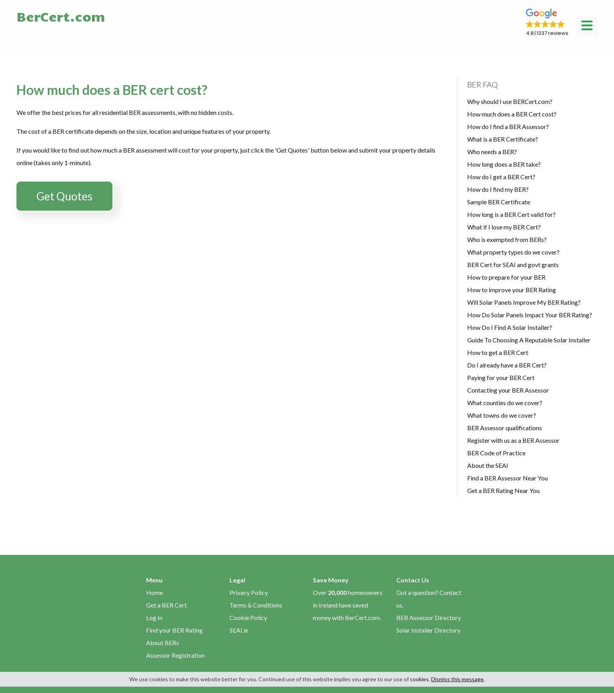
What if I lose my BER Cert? (504, 227)
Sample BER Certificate (498, 202)
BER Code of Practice (496, 453)
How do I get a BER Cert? (501, 176)
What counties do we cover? (504, 402)
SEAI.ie (238, 630)
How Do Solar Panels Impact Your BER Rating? (529, 314)
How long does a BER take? (504, 164)
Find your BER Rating (174, 630)
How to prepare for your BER (506, 277)
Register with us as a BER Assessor (513, 440)
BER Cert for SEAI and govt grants (513, 264)
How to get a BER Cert (497, 352)
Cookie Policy (248, 617)
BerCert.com (60, 16)
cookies (419, 679)
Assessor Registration (175, 655)
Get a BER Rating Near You (503, 490)
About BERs (162, 642)
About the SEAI (487, 465)
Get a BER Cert (166, 605)
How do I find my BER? (498, 189)
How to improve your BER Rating (511, 289)
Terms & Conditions (255, 605)
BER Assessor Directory (428, 617)
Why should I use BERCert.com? (510, 101)
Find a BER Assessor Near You (507, 478)
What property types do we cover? (513, 252)
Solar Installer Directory (428, 630)
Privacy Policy (248, 592)
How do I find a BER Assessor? (508, 126)
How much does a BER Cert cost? (511, 114)
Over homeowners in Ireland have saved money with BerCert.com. (348, 605)
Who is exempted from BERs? (507, 239)
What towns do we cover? (501, 415)
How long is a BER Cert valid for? (511, 214)
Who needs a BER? (492, 151)
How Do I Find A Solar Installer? (509, 327)
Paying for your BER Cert (501, 377)
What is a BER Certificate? (502, 139)
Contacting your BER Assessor (508, 390)
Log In (154, 617)
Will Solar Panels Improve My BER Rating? (524, 302)
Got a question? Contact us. (428, 599)
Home (154, 592)
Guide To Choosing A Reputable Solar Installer (529, 340)
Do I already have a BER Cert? (507, 365)
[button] (547, 23)
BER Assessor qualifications (504, 427)
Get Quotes (64, 196)
